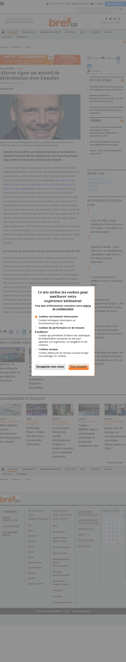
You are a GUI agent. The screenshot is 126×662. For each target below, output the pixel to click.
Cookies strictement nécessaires (58, 316)
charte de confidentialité (71, 307)
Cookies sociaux (48, 349)
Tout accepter (78, 366)
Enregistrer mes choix (50, 366)
